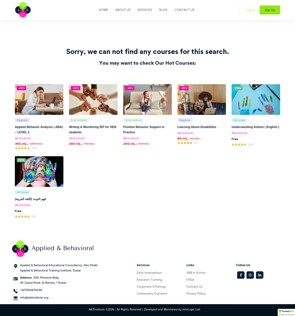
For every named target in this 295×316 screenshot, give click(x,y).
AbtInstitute (22, 138)
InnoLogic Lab (191, 309)
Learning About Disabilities (196, 127)
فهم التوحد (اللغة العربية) (30, 199)
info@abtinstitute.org (34, 297)
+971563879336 (31, 290)
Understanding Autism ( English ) (255, 127)
